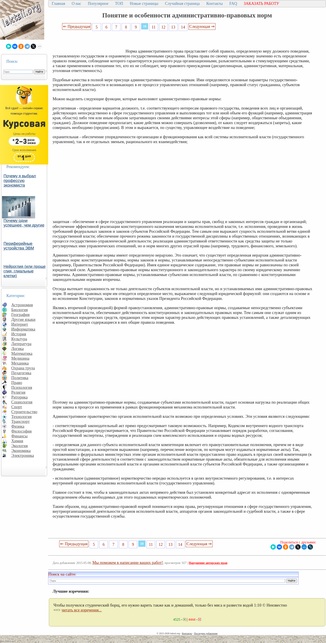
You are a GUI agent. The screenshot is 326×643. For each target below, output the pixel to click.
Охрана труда (23, 368)
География (20, 314)
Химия (17, 441)
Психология (21, 387)
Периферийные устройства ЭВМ (19, 245)
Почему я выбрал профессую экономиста (20, 180)
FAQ (233, 3)
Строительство (24, 411)
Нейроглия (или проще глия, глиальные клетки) (25, 271)
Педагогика (21, 373)
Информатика (23, 329)
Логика (17, 348)
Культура (19, 339)
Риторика (19, 397)
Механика (20, 363)
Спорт (16, 407)
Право (16, 382)
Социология (21, 402)
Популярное (98, 3)
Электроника (22, 455)
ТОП (119, 3)
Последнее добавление (205, 633)
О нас (76, 3)
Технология (21, 416)
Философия (21, 431)
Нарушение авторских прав (208, 563)
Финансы (19, 436)
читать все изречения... (81, 610)
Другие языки (23, 319)
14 (183, 27)
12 (163, 27)
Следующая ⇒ (202, 26)
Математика (21, 353)
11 (154, 27)
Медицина (20, 358)
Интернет (19, 324)
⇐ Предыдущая (76, 26)
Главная (58, 3)
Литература (21, 343)
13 (173, 27)
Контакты (214, 3)
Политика (19, 377)
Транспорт (20, 421)
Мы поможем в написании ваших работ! (127, 562)
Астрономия (22, 305)
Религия (18, 392)
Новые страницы (144, 3)
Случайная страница (182, 3)
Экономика (21, 450)
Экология (19, 445)
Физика (17, 426)
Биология (19, 309)
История (18, 334)
